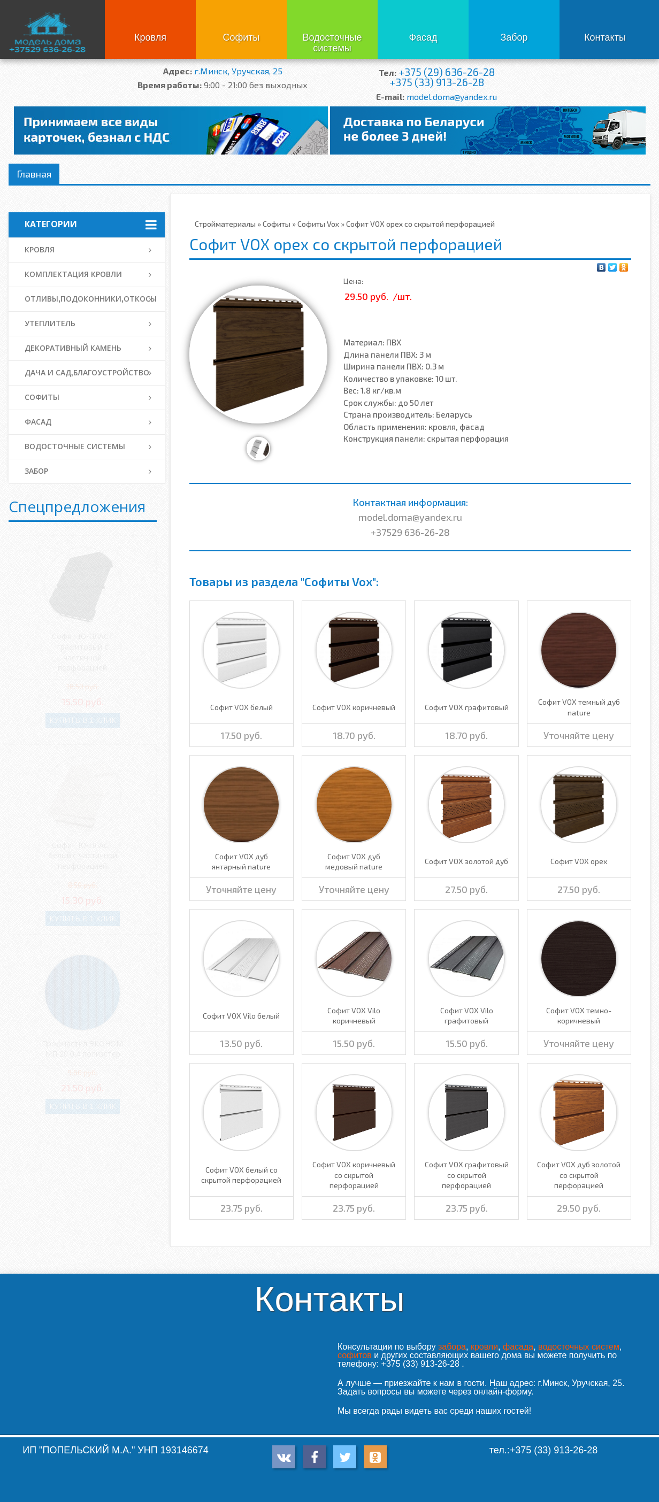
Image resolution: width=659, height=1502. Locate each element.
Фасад (423, 37)
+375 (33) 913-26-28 (436, 82)
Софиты (241, 37)
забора (452, 1346)
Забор (513, 37)
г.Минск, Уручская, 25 (238, 71)
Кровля (150, 37)
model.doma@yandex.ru (452, 96)
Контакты (605, 37)
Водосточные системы (332, 42)
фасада (518, 1346)
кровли (484, 1346)
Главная (34, 174)
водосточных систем (578, 1346)
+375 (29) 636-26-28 (447, 72)
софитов (355, 1355)
